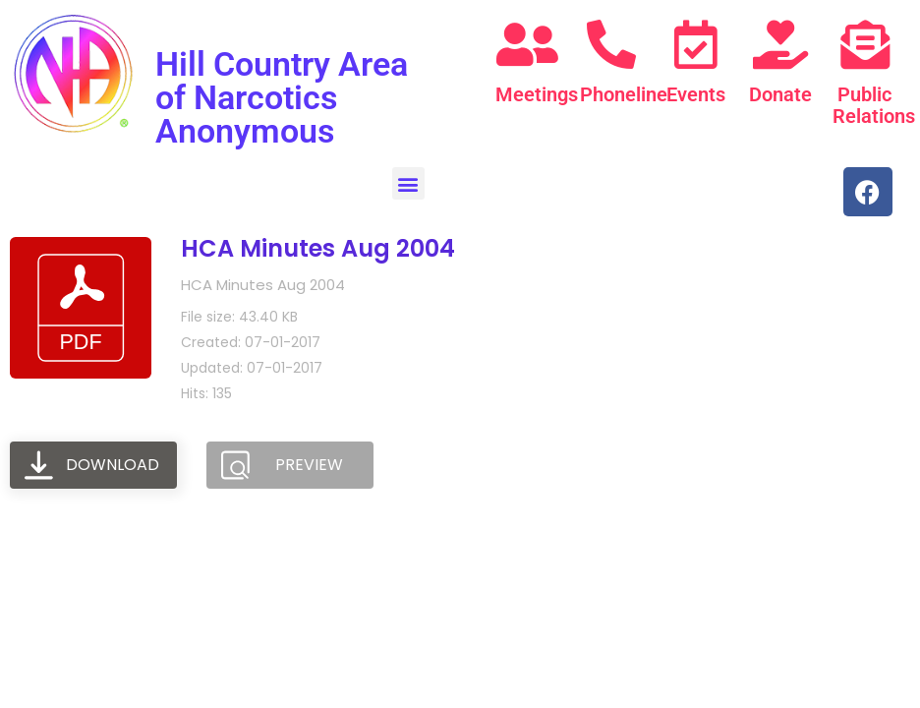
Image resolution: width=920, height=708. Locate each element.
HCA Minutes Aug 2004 (318, 248)
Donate (780, 94)
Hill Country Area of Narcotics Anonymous (281, 97)
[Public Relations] (865, 44)
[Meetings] (527, 44)
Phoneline (623, 94)
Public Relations (874, 105)
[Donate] (780, 44)
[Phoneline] (611, 44)
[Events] (695, 44)
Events (695, 94)
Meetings (536, 94)
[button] (408, 183)
